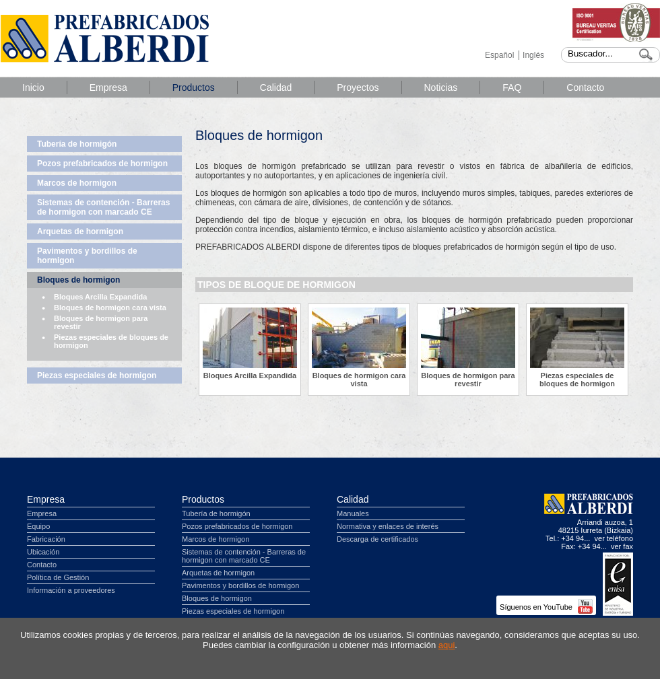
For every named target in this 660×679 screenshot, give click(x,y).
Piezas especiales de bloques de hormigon (111, 341)
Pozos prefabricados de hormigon (102, 163)
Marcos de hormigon (77, 183)
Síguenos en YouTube (546, 607)
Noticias (441, 87)
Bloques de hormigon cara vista (110, 307)
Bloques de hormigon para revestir (100, 322)
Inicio (33, 87)
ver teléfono (614, 538)
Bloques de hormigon (78, 280)
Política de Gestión (58, 577)
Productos (193, 87)
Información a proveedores (71, 590)
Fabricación (46, 539)
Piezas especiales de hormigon (96, 375)
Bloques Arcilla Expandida (100, 297)
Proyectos (357, 87)
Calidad (276, 87)
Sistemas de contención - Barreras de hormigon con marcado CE (103, 207)
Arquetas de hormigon (80, 231)
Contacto (585, 87)
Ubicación (43, 552)
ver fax (622, 546)
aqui (446, 645)
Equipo (38, 526)
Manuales (353, 513)
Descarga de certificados (377, 539)
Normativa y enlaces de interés (387, 526)
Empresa (108, 87)
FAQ (511, 87)
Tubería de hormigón (77, 144)
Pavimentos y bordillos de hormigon (87, 255)
